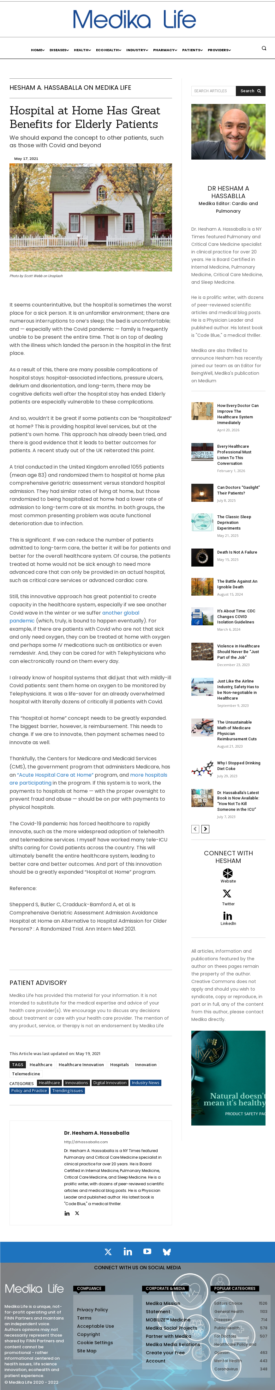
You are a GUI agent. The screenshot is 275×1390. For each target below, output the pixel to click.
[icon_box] (228, 851)
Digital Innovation (110, 1082)
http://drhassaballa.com (86, 1141)
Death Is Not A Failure (236, 532)
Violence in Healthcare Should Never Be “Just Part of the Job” (237, 630)
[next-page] (205, 797)
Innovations (76, 1082)
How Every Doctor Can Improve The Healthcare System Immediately (238, 410)
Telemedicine (26, 1073)
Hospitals (119, 1064)
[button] (264, 48)
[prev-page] (195, 797)
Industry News (145, 1082)
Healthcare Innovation (81, 1064)
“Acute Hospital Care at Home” (55, 775)
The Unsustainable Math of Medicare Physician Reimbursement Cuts (238, 703)
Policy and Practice (29, 1090)
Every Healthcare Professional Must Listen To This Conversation (239, 444)
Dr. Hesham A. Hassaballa (96, 1132)
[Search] (251, 91)
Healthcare (41, 1064)
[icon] (108, 1252)
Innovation (146, 1064)
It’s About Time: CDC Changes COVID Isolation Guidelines (239, 596)
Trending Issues (68, 1090)
